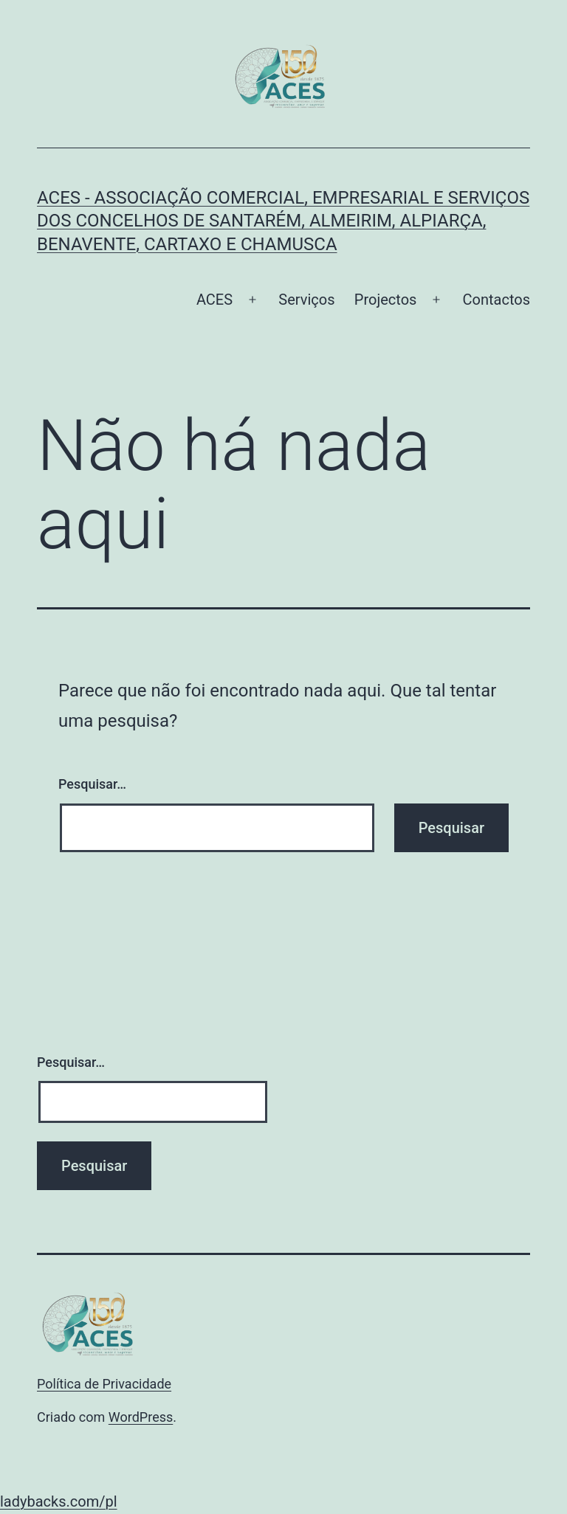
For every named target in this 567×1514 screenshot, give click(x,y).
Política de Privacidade (104, 1384)
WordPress (141, 1417)
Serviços (306, 299)
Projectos (385, 299)
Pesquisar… (92, 784)
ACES (214, 299)
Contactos (496, 299)
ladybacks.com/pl (58, 1501)
